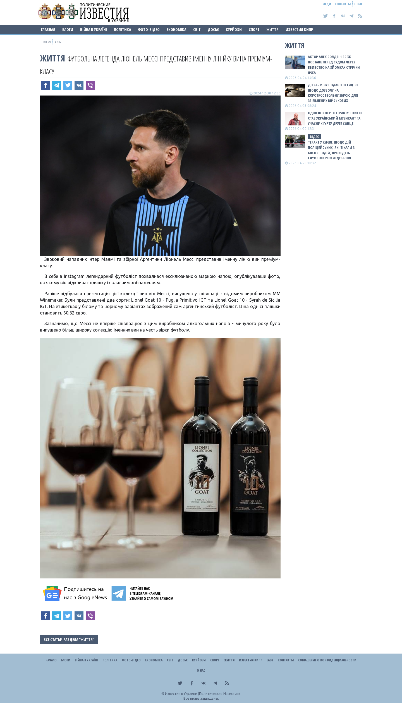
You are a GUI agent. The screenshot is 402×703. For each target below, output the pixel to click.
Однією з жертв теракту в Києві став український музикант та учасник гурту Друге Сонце (335, 118)
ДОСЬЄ (213, 29)
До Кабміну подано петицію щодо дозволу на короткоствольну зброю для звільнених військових (333, 92)
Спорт (254, 29)
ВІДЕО (314, 136)
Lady (270, 660)
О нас (358, 4)
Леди (327, 4)
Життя (273, 29)
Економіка (176, 29)
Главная (48, 29)
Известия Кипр (299, 29)
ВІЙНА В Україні (93, 29)
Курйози (234, 29)
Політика (122, 29)
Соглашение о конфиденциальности (327, 660)
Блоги (67, 29)
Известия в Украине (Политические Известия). (203, 693)
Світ (197, 29)
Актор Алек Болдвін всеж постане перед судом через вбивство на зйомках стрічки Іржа (334, 64)
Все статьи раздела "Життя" (69, 639)
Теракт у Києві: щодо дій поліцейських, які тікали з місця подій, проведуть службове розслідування (331, 150)
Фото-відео (149, 29)
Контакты (343, 4)
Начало (51, 660)
